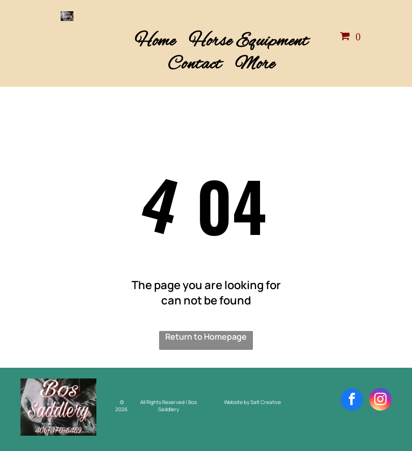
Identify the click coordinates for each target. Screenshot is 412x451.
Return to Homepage (206, 336)
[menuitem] (155, 41)
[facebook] (352, 400)
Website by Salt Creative (252, 402)
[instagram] (380, 400)
